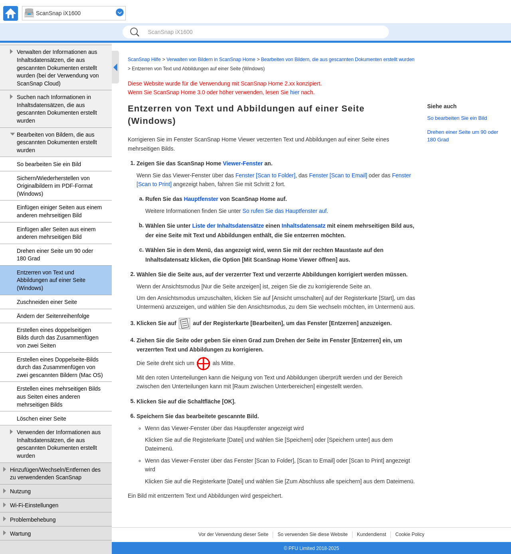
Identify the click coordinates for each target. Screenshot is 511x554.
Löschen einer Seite (41, 418)
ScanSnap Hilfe (144, 59)
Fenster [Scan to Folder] (265, 175)
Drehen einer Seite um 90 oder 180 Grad (55, 255)
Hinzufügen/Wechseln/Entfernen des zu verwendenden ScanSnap (55, 474)
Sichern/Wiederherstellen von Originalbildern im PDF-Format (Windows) (55, 186)
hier (294, 92)
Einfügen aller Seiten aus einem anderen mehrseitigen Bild (56, 233)
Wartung (20, 533)
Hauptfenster (201, 199)
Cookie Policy (409, 534)
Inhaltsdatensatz (304, 225)
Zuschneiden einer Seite (47, 302)
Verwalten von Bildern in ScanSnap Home (211, 59)
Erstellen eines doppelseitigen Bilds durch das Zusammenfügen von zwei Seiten (58, 338)
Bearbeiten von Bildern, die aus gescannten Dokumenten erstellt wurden (57, 142)
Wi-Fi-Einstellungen (34, 505)
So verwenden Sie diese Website (312, 534)
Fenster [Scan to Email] (338, 175)
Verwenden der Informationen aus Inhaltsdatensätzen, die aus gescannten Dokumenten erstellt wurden (59, 444)
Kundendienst (371, 534)
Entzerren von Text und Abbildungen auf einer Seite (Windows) (51, 280)
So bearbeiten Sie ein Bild (49, 164)
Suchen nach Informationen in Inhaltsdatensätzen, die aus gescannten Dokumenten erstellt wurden (57, 109)
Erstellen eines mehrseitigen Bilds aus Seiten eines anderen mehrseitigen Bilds (59, 396)
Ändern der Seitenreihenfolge (53, 316)
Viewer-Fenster (243, 163)
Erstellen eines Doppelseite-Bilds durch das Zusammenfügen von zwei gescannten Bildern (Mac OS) (60, 367)
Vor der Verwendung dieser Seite (233, 534)
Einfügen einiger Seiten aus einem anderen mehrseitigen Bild (59, 211)
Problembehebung (32, 519)
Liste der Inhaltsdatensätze (228, 225)
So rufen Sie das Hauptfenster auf (284, 211)
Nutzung (20, 491)
